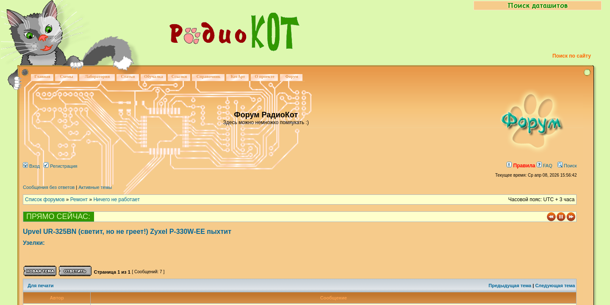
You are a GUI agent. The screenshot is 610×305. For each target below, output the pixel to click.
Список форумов (45, 199)
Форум (291, 76)
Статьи (128, 76)
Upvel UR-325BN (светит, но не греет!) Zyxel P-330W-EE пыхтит (127, 231)
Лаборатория (97, 76)
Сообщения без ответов (49, 187)
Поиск (567, 165)
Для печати (40, 285)
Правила (521, 166)
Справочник (209, 76)
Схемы (66, 76)
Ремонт (79, 199)
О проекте (264, 76)
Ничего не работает (116, 199)
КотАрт (237, 76)
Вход (31, 166)
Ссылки (179, 76)
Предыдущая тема (509, 285)
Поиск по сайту (571, 56)
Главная (42, 76)
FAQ (544, 165)
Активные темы (95, 187)
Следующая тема (555, 285)
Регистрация (60, 166)
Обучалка (153, 76)
